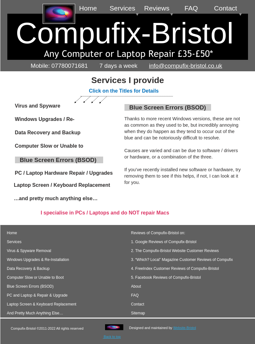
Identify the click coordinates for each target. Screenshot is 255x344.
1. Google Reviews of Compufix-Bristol (163, 242)
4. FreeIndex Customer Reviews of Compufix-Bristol (175, 268)
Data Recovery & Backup (28, 268)
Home (12, 233)
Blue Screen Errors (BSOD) (30, 286)
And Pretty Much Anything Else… (35, 313)
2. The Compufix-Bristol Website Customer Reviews (175, 251)
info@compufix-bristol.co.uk (185, 65)
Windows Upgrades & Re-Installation (38, 259)
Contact (137, 304)
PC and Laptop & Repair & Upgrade (37, 295)
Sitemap (138, 313)
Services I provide (127, 80)
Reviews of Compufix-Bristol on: (158, 233)
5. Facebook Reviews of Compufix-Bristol (166, 277)
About (141, 286)
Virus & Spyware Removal (29, 251)
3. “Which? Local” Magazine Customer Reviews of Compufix (182, 259)
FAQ (135, 295)
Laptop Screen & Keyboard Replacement (41, 304)
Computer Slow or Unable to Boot (35, 277)
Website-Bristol (184, 328)
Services (14, 242)
